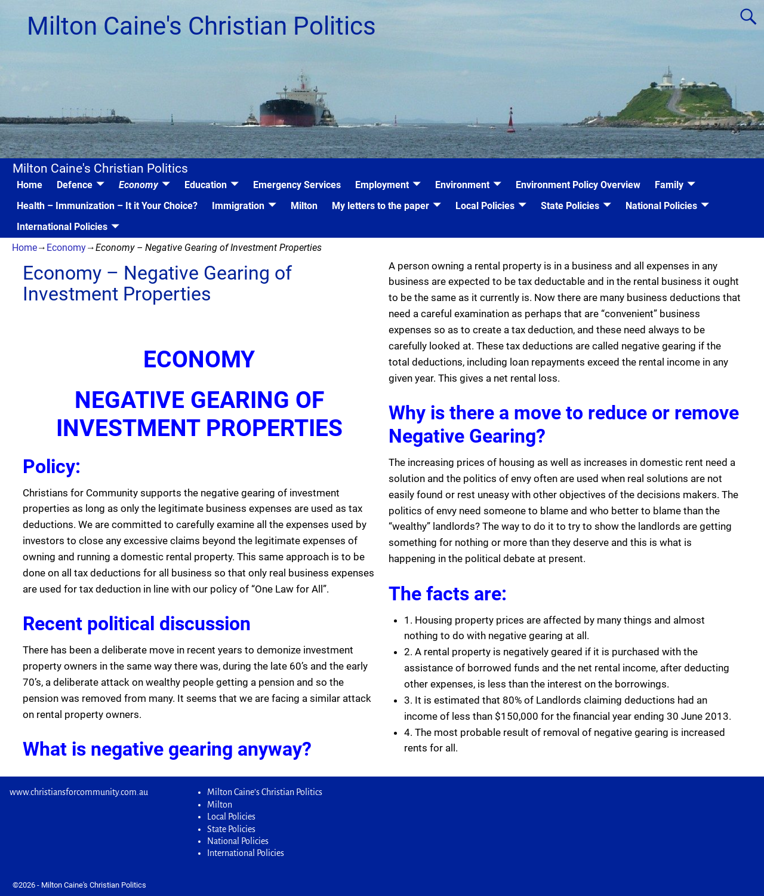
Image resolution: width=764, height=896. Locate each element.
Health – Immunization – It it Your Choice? (107, 205)
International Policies (62, 226)
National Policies (661, 205)
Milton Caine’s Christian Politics (264, 792)
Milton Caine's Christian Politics (201, 26)
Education (205, 185)
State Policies (570, 205)
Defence (75, 185)
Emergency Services (297, 185)
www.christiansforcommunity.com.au (79, 792)
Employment (382, 185)
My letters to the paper (380, 205)
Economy (138, 185)
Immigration (238, 205)
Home (29, 185)
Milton (304, 205)
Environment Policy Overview (578, 185)
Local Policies (485, 205)
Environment (462, 185)
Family (669, 185)
